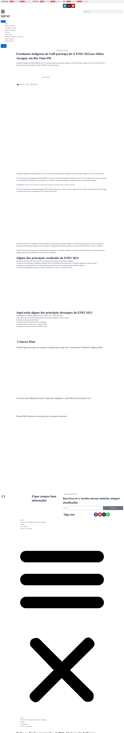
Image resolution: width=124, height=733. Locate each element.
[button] (62, 624)
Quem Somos (24, 526)
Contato (22, 524)
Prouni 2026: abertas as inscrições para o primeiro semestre (41, 416)
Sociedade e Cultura (10, 28)
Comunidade (8, 34)
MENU (5, 16)
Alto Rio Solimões (10, 26)
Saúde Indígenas (9, 39)
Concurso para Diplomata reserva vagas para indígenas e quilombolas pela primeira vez (53, 398)
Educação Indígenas (10, 30)
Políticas (7, 32)
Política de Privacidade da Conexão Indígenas (33, 522)
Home (22, 520)
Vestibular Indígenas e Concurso (14, 36)
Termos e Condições (26, 528)
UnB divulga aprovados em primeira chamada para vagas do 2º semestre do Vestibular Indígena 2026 (59, 347)
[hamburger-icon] (3, 21)
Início (6, 23)
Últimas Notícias (9, 41)
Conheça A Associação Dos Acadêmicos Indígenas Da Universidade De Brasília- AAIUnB (49, 185)
